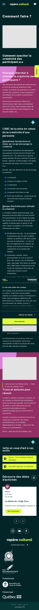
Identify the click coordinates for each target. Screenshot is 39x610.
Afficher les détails (26, 315)
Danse (7, 491)
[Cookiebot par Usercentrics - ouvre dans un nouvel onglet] (28, 280)
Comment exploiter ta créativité (18, 466)
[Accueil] (19, 4)
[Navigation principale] (3, 4)
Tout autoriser (19, 321)
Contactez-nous (18, 545)
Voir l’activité (13, 511)
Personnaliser (19, 328)
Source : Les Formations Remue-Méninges (18, 458)
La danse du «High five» (17, 501)
